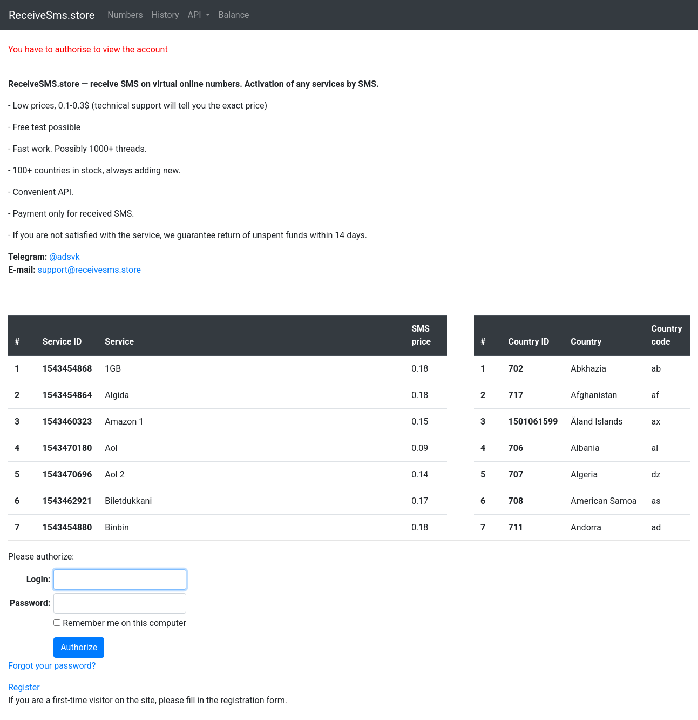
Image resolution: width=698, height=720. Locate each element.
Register (24, 687)
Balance (234, 15)
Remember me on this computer (123, 623)
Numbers (125, 15)
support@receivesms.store (89, 270)
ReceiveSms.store (51, 15)
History (165, 15)
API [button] (196, 15)
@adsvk (64, 257)
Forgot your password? (52, 666)
